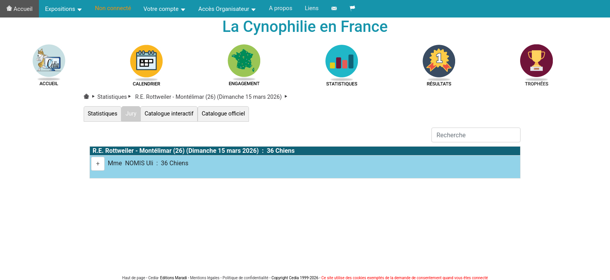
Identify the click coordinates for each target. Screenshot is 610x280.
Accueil (19, 8)
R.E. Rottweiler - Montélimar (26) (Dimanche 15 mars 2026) (212, 97)
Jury (131, 113)
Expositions (63, 8)
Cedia (153, 278)
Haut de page (133, 278)
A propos (280, 8)
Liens (312, 8)
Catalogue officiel (223, 113)
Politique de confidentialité (245, 278)
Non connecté (113, 8)
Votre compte (165, 8)
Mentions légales (204, 278)
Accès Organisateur (227, 8)
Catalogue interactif (169, 113)
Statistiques (115, 97)
